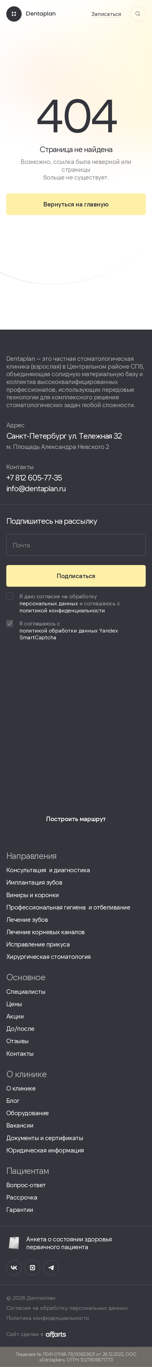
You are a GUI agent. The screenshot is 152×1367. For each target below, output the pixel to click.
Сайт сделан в (36, 1334)
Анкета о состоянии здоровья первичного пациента (59, 1242)
